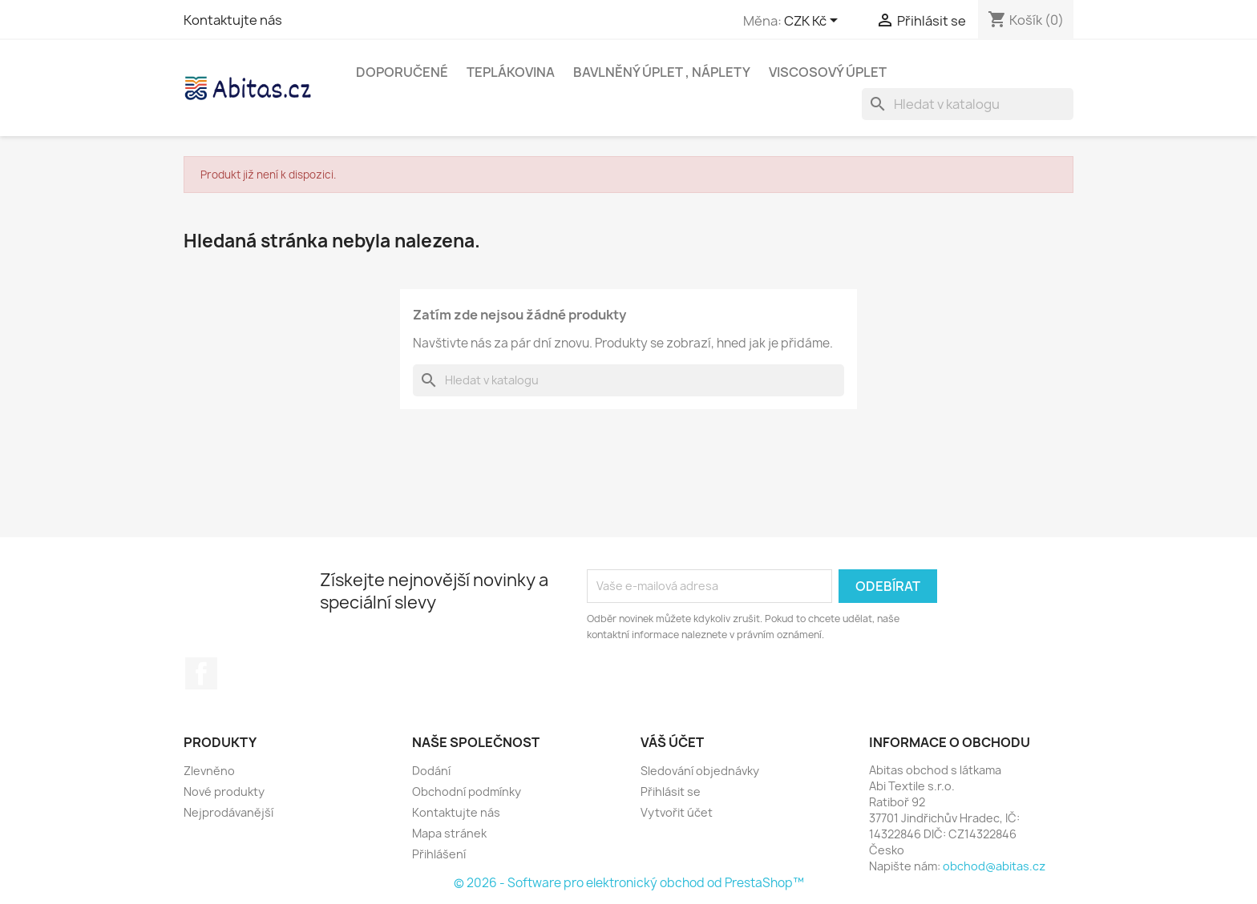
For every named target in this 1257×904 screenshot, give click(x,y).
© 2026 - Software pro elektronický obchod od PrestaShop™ (629, 882)
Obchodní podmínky (466, 791)
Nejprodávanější (228, 812)
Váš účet (672, 742)
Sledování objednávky (700, 770)
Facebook (201, 673)
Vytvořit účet (677, 812)
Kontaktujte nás (233, 20)
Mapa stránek (449, 833)
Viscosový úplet (828, 72)
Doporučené (402, 72)
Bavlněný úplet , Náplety (661, 72)
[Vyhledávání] (967, 104)
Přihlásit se (671, 791)
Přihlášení (439, 854)
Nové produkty (224, 791)
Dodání (431, 770)
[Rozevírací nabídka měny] (813, 21)
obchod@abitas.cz (994, 866)
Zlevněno (209, 770)
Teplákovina (511, 72)
